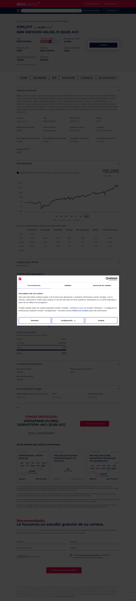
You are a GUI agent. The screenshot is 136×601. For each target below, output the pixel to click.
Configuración (68, 320)
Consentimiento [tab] (33, 285)
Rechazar (35, 320)
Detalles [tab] (68, 285)
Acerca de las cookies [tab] (102, 285)
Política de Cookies (80, 311)
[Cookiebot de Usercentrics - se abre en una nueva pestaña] (107, 278)
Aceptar (101, 320)
